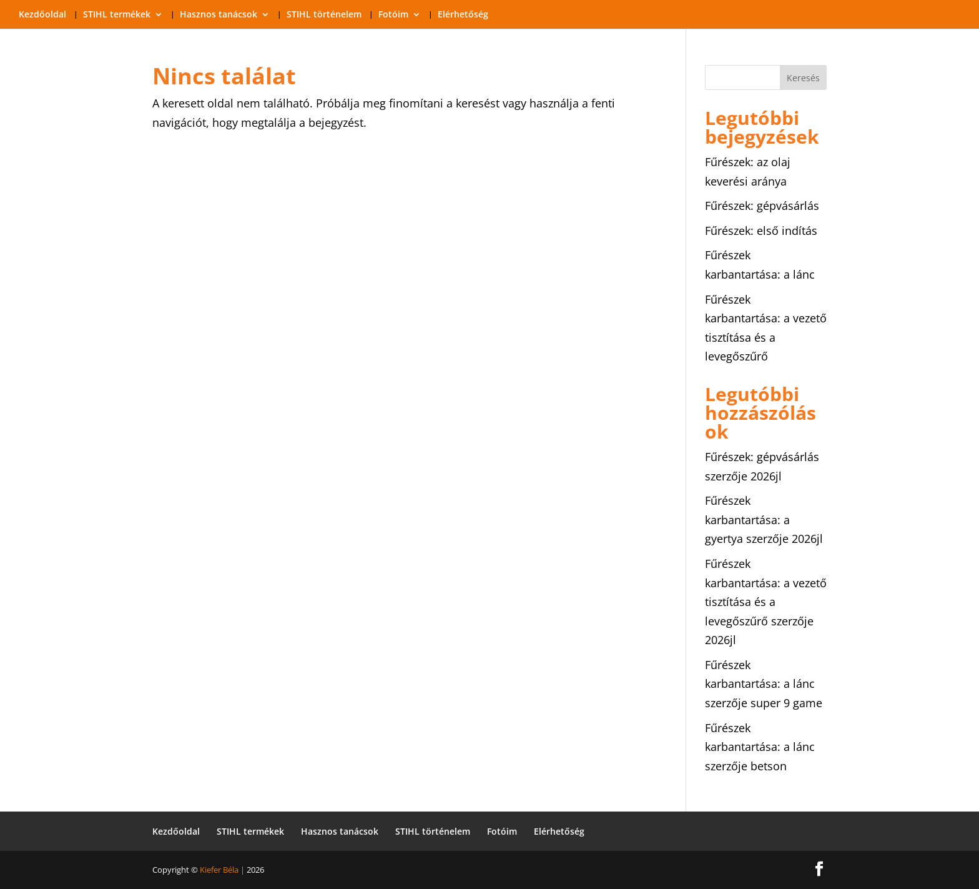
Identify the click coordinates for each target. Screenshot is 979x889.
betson (768, 765)
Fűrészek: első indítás (761, 230)
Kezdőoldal (42, 15)
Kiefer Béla (219, 869)
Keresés (803, 78)
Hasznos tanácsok (218, 15)
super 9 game (786, 702)
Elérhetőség (463, 15)
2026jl (766, 476)
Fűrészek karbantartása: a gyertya (747, 519)
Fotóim (393, 15)
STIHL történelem (324, 15)
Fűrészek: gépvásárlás (762, 205)
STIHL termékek (116, 15)
